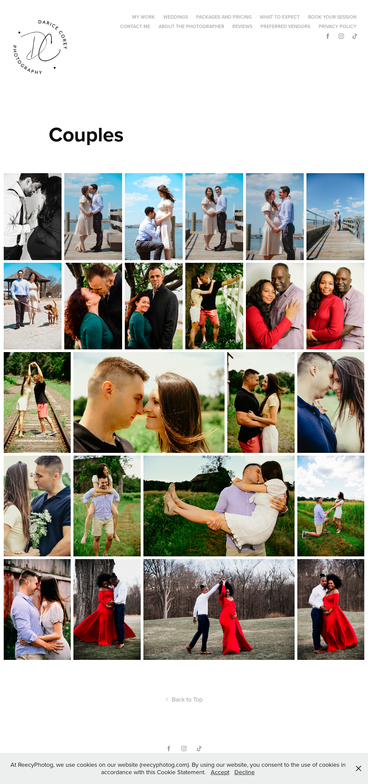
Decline (244, 772)
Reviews (242, 26)
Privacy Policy (337, 26)
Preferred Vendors (285, 26)
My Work (143, 17)
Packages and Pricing (224, 17)
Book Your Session (332, 17)
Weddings (175, 17)
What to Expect (280, 17)
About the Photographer (191, 26)
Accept (220, 772)
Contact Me (135, 26)
